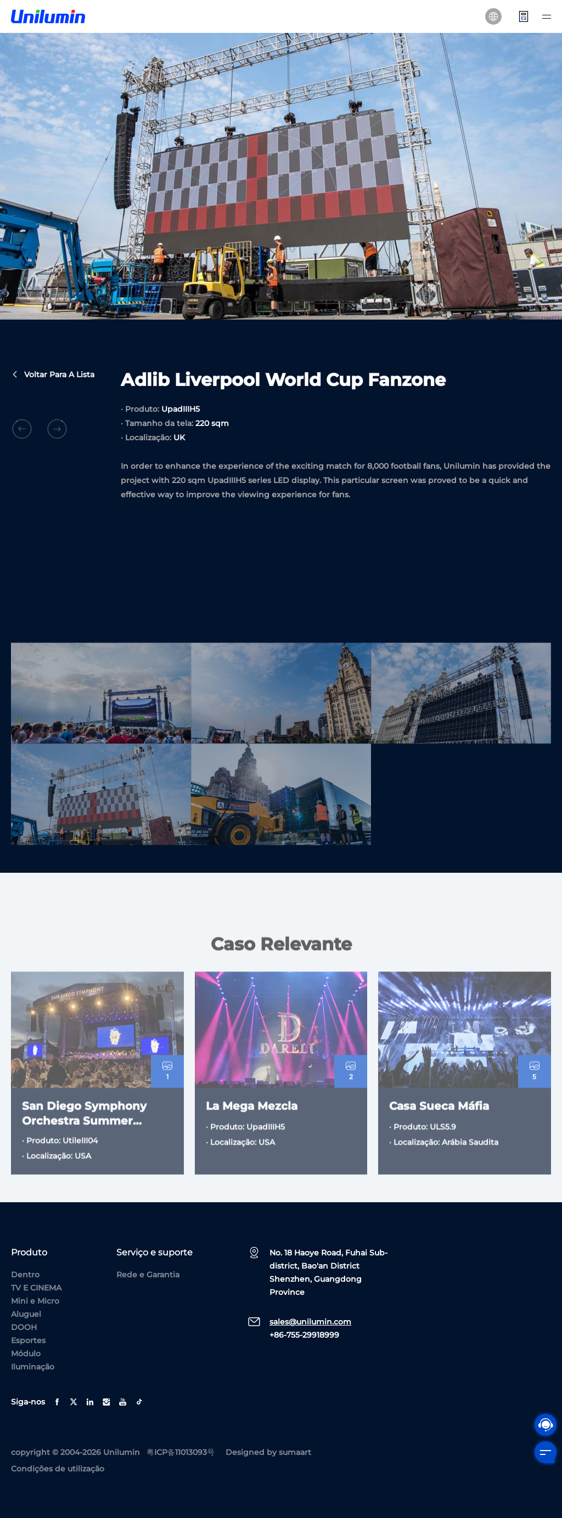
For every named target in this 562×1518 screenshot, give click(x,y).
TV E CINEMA (36, 1288)
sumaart (295, 1452)
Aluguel (26, 1314)
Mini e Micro (35, 1301)
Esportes (28, 1340)
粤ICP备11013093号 (181, 1452)
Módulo (26, 1353)
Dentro (25, 1275)
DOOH (24, 1327)
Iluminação (32, 1367)
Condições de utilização (57, 1469)
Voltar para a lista (52, 375)
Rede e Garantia (147, 1275)
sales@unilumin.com (310, 1322)
